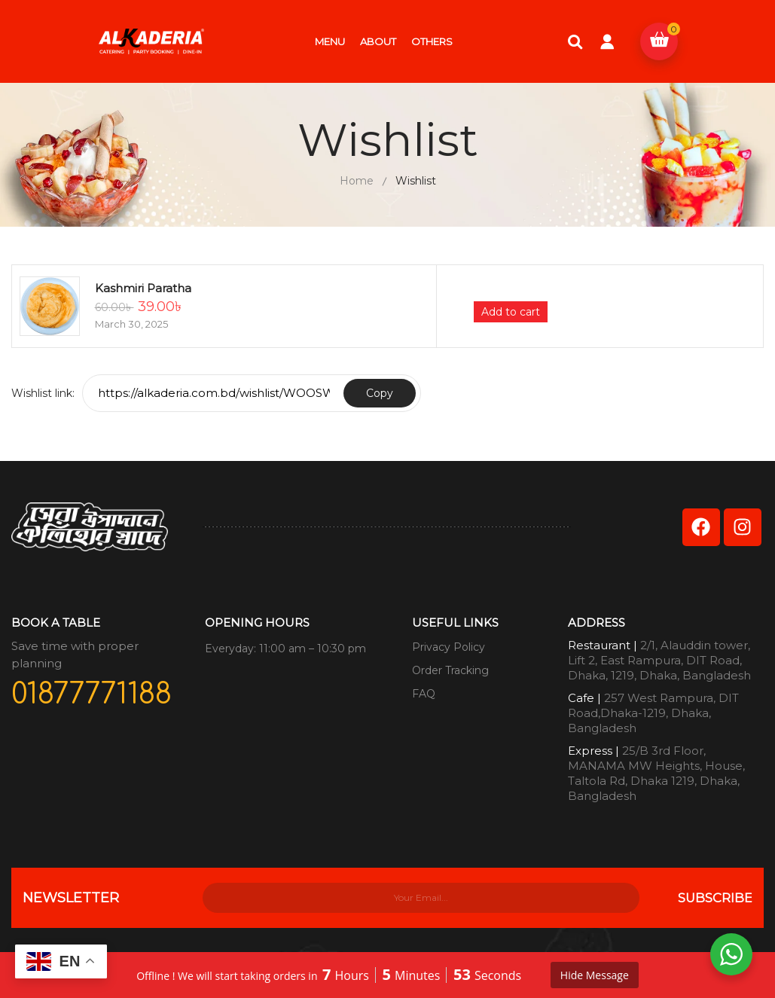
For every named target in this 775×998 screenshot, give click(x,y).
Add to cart (510, 312)
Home (357, 181)
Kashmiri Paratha (143, 288)
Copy (379, 393)
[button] (659, 41)
